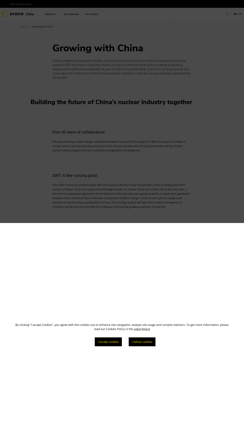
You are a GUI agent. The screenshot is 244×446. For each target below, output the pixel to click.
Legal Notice (142, 329)
